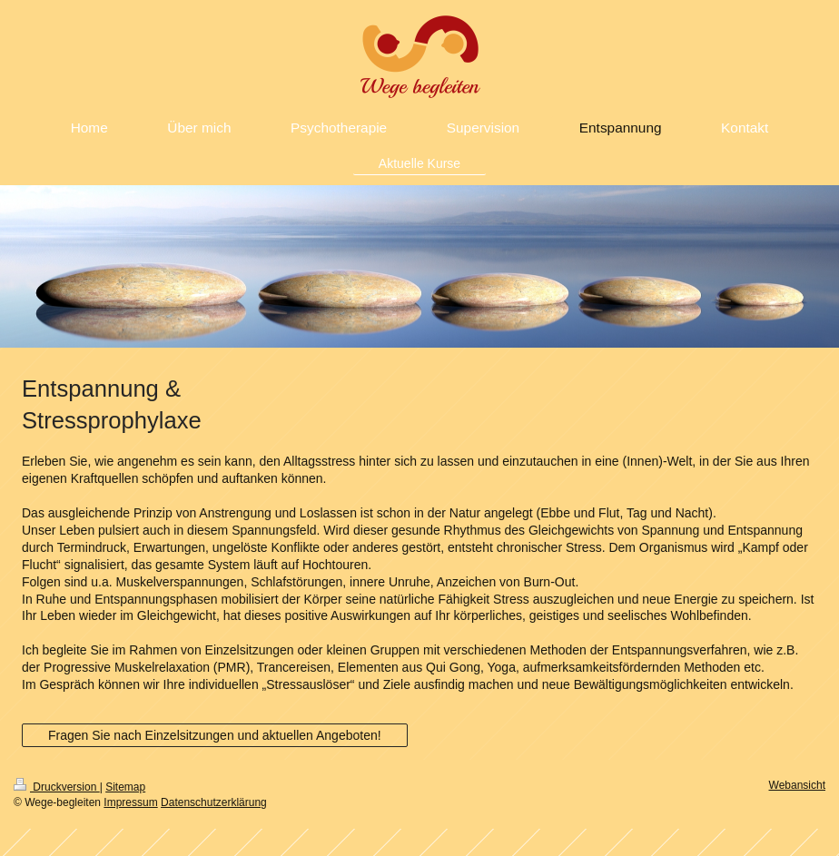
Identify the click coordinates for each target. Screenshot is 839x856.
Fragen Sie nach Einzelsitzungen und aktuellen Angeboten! (214, 735)
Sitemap (125, 787)
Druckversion (57, 787)
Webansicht (797, 785)
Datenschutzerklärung (214, 802)
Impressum (130, 802)
